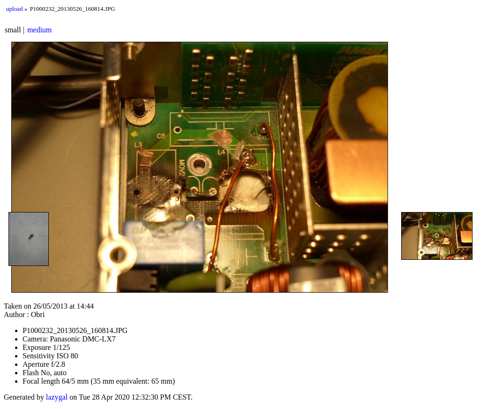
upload (14, 8)
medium (39, 30)
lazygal (57, 397)
